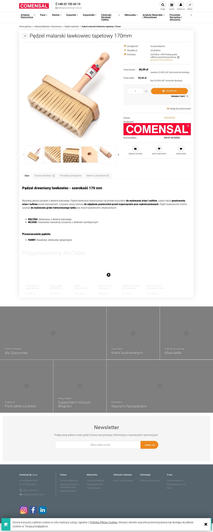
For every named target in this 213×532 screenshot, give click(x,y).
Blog (169, 487)
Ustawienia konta (95, 483)
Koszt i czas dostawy (123, 479)
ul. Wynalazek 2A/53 (28, 479)
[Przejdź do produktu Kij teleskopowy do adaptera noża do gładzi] (156, 275)
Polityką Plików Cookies (103, 522)
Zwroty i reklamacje (69, 479)
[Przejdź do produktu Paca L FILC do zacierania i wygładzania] (107, 275)
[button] (135, 150)
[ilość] (135, 91)
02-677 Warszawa (27, 483)
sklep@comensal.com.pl (33, 493)
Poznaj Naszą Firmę (176, 483)
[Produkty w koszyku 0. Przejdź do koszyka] (172, 6)
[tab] (27, 175)
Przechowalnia (93, 487)
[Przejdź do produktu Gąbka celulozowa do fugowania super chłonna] (131, 275)
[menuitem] (28, 16)
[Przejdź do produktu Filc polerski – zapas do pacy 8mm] (34, 275)
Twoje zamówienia (95, 479)
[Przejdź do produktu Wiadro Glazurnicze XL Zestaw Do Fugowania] (83, 275)
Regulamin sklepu (68, 490)
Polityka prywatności (149, 479)
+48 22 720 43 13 (30, 489)
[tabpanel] (106, 213)
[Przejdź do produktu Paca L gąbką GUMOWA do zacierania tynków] (59, 275)
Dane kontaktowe (175, 479)
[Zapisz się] (149, 445)
